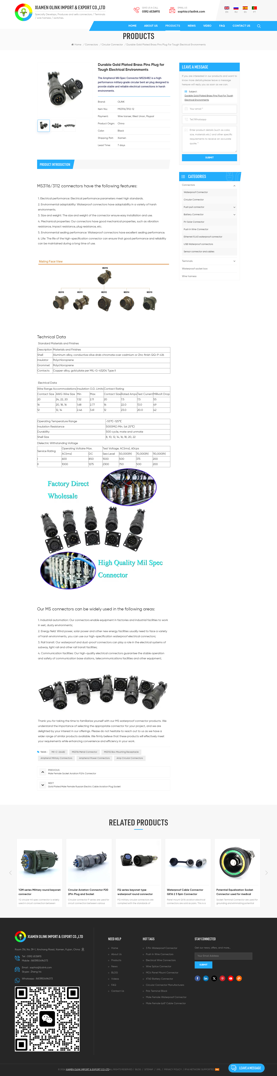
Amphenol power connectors (94, 758)
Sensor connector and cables (199, 252)
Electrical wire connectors (161, 960)
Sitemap (148, 1069)
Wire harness (189, 276)
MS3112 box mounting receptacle (121, 752)
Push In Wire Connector (196, 229)
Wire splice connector (158, 966)
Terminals (187, 261)
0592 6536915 (151, 11)
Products (172, 26)
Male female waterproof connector (166, 997)
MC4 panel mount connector (162, 972)
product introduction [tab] (55, 164)
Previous (10, 872)
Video (207, 26)
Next (266, 872)
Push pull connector (194, 207)
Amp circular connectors (130, 758)
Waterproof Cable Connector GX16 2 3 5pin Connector (185, 892)
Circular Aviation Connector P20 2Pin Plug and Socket (88, 892)
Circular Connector (194, 200)
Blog (138, 1069)
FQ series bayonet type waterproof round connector (135, 892)
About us (151, 26)
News (192, 26)
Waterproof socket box (195, 268)
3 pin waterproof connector (161, 948)
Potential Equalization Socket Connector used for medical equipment (234, 892)
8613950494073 (39, 960)
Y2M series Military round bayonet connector (40, 892)
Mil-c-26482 (58, 752)
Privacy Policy (173, 1069)
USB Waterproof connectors (198, 244)
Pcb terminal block (156, 991)
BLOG (114, 972)
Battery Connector (194, 214)
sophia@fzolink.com (191, 11)
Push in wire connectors (159, 954)
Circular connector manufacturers (165, 985)
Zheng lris (36, 972)
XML (159, 1069)
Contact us (241, 26)
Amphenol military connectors (56, 758)
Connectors (91, 44)
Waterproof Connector (196, 192)
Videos (115, 979)
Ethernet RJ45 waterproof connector (203, 237)
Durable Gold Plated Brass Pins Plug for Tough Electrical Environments (166, 44)
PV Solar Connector (194, 222)
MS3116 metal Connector (84, 752)
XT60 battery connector (159, 979)
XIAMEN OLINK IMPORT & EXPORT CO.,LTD (70, 7)
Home (132, 26)
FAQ (222, 26)
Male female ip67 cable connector (166, 1003)
